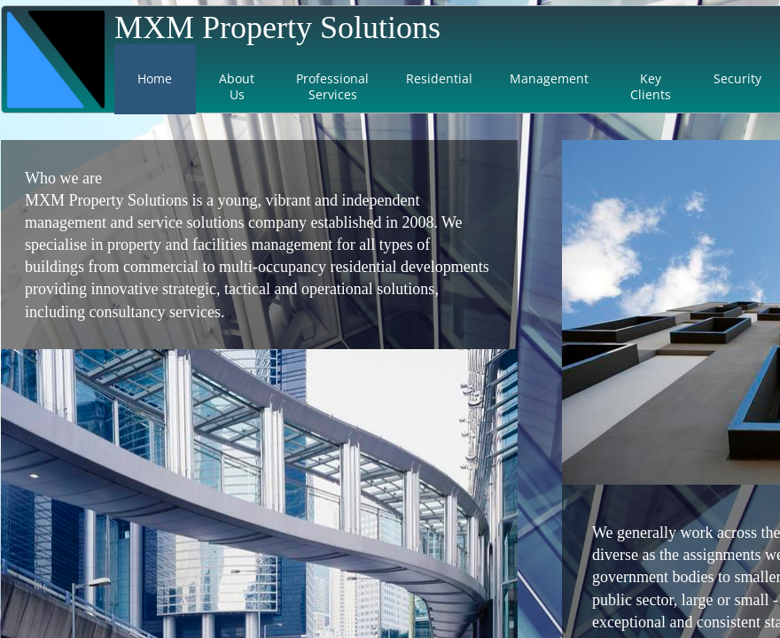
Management (549, 78)
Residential (439, 78)
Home (154, 78)
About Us (236, 86)
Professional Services (332, 86)
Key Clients (650, 86)
